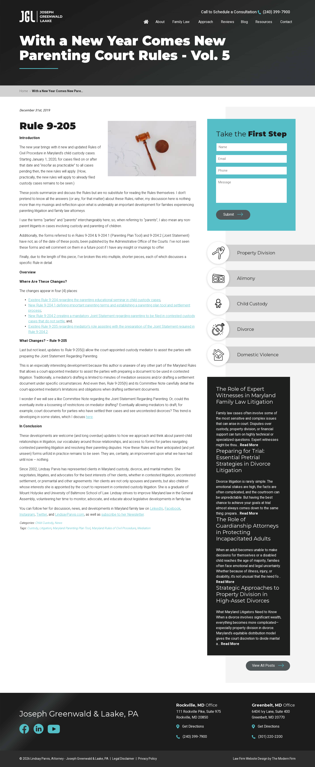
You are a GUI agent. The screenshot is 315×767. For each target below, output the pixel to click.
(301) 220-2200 (270, 736)
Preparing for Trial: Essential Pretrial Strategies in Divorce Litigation (243, 460)
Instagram (27, 514)
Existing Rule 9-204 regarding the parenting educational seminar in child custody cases (94, 300)
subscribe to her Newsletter (122, 514)
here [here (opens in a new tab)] (89, 417)
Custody (32, 528)
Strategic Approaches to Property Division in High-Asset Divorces (247, 594)
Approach (205, 22)
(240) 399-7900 (276, 12)
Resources (263, 22)
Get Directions (193, 726)
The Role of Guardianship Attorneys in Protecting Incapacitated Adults (247, 529)
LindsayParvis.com (69, 514)
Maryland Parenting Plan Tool (71, 528)
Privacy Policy (147, 758)
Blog (244, 22)
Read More (249, 445)
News (58, 523)
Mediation (143, 528)
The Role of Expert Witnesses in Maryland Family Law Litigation (246, 395)
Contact (286, 22)
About (160, 22)
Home (146, 22)
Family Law (181, 22)
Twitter (41, 514)
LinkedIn (156, 508)
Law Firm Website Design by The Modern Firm (264, 758)
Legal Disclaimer (123, 758)
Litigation (45, 528)
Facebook (172, 508)
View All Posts (263, 665)
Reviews (227, 22)
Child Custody (44, 523)
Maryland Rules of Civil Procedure (114, 528)
